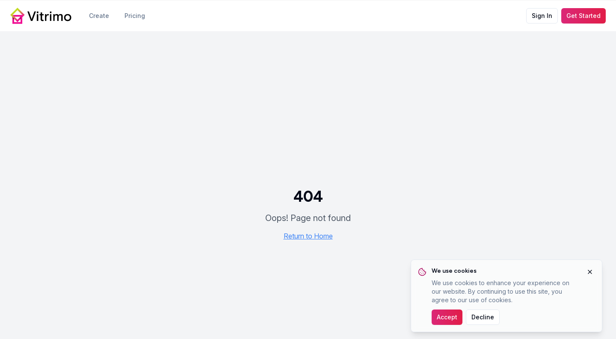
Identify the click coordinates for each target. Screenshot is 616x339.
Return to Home (308, 236)
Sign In (542, 15)
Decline (482, 317)
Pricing (134, 15)
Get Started (583, 15)
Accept (447, 317)
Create (99, 15)
